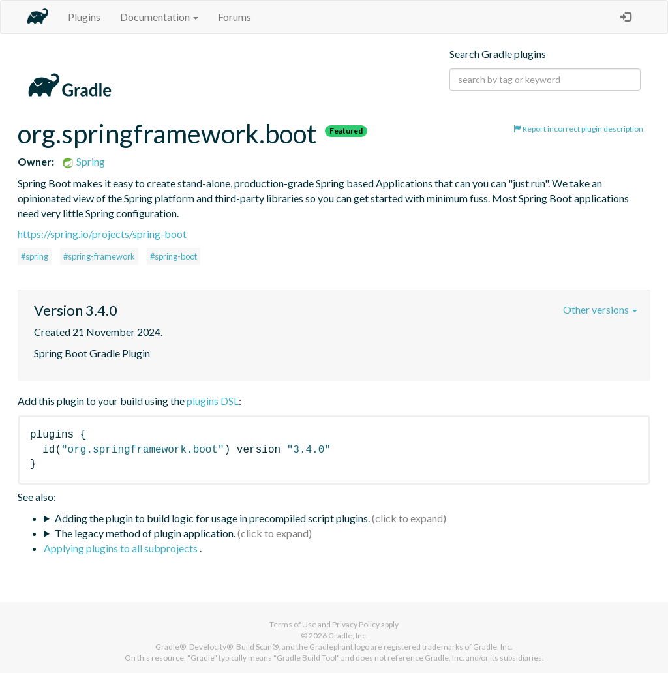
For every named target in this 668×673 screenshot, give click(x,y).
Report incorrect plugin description (578, 129)
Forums (234, 16)
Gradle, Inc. (348, 635)
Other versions (600, 309)
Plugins (84, 16)
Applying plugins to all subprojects (122, 548)
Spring (83, 161)
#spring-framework (99, 256)
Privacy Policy (356, 624)
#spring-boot (173, 256)
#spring (34, 256)
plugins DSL (213, 401)
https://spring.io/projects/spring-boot (102, 234)
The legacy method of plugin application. (145, 533)
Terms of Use (292, 624)
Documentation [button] (159, 16)
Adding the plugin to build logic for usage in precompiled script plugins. (212, 518)
